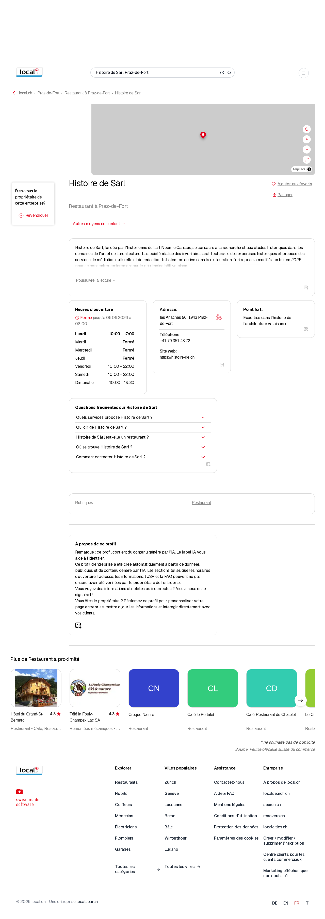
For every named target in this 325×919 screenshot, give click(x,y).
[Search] (229, 73)
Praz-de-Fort (48, 93)
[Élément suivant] (301, 700)
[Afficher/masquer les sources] (309, 169)
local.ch (25, 93)
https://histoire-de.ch (177, 357)
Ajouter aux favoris (295, 184)
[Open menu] (304, 73)
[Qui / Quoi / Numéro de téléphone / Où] (157, 72)
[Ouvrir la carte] (219, 317)
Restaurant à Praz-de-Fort (87, 93)
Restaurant (201, 502)
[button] (162, 135)
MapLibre (299, 169)
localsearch (87, 901)
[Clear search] (222, 73)
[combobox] (99, 224)
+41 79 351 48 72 (175, 341)
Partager (282, 195)
